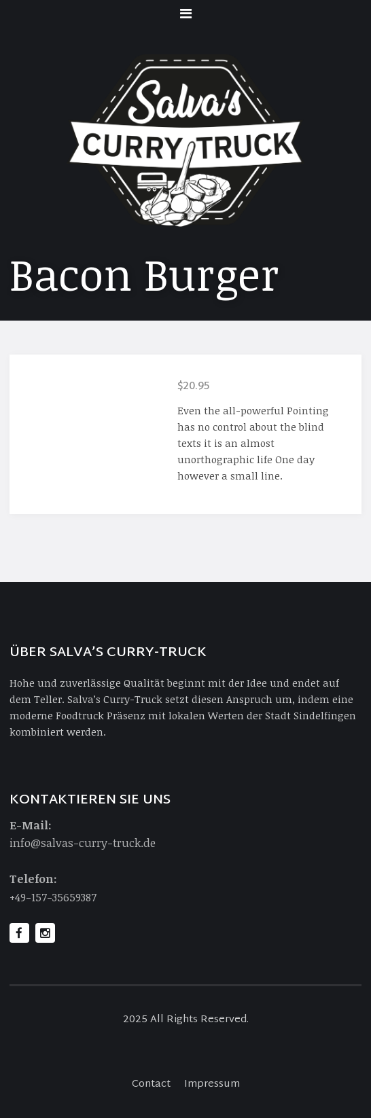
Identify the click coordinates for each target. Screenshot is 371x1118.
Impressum (212, 1084)
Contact (151, 1084)
